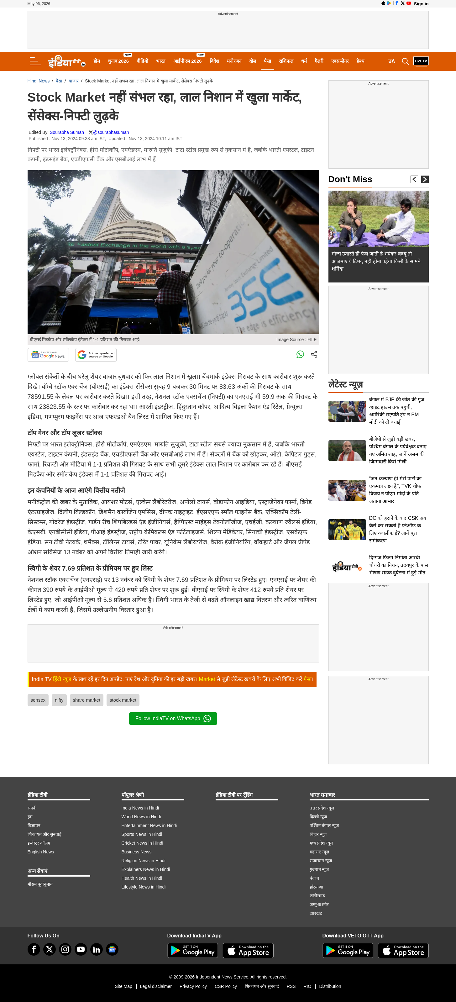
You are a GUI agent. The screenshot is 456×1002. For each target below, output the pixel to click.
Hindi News (39, 80)
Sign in (421, 3)
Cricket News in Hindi (142, 843)
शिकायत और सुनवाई (45, 834)
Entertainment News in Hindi (149, 825)
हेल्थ (360, 61)
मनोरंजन (234, 61)
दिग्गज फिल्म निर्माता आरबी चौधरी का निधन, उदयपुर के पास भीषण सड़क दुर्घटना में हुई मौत (398, 565)
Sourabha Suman (67, 132)
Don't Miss (350, 179)
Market (207, 679)
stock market (123, 700)
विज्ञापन (34, 825)
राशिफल (286, 61)
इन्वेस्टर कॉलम (39, 843)
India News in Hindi (140, 807)
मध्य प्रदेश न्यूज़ (321, 843)
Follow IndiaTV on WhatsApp (173, 718)
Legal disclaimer (156, 986)
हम (30, 816)
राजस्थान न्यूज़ (321, 860)
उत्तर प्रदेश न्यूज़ (322, 807)
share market (87, 700)
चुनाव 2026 (118, 61)
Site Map (123, 986)
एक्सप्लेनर (340, 61)
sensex (38, 700)
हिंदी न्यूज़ (62, 679)
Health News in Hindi (142, 878)
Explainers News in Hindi (146, 869)
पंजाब (314, 878)
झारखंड (316, 913)
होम (96, 61)
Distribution (330, 986)
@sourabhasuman (111, 132)
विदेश (214, 61)
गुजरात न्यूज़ (319, 869)
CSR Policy (226, 986)
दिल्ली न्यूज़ (318, 816)
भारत (160, 61)
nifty (59, 700)
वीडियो (142, 61)
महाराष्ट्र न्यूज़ (319, 851)
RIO (308, 986)
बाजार (74, 80)
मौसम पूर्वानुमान (40, 884)
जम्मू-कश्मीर (319, 904)
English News (41, 851)
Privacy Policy (193, 986)
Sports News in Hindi (142, 834)
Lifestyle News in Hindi (144, 886)
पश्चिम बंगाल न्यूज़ (324, 825)
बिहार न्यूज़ (318, 834)
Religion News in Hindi (143, 860)
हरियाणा (316, 886)
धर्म (304, 61)
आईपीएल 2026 (187, 61)
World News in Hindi (141, 816)
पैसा (267, 61)
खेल (252, 61)
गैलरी (319, 61)
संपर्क (32, 807)
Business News (137, 851)
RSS (291, 986)
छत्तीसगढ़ (317, 895)
